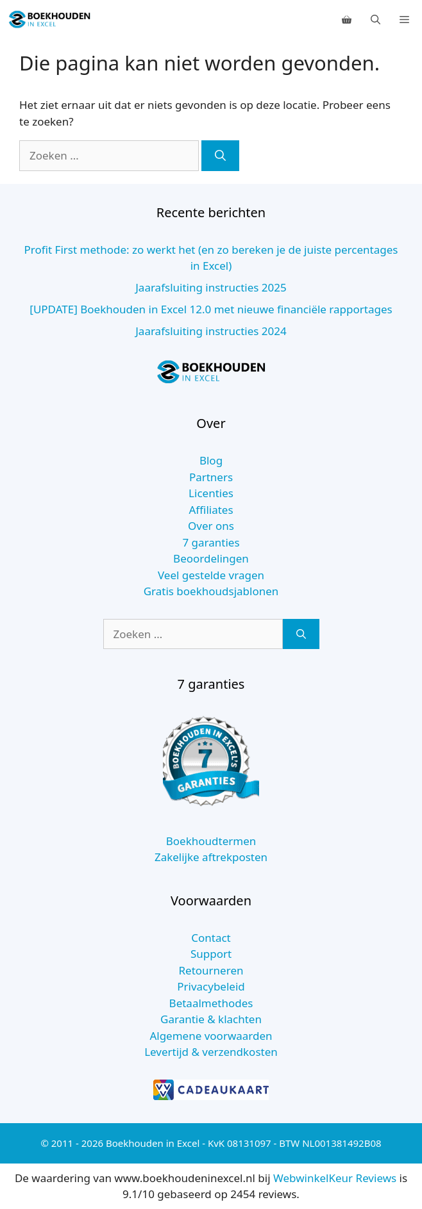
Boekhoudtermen (211, 841)
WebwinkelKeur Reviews (334, 1178)
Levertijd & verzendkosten (211, 1051)
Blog (211, 460)
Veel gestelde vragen (211, 575)
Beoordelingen (211, 558)
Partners (211, 477)
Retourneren (211, 970)
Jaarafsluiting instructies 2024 (211, 331)
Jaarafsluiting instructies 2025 (211, 287)
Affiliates (211, 509)
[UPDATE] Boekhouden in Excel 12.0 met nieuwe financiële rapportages (211, 309)
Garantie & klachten (211, 1019)
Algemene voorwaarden (210, 1035)
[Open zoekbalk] (375, 19)
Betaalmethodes (211, 1003)
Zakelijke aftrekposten (211, 857)
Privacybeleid (211, 986)
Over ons (211, 525)
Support (211, 953)
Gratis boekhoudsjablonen (211, 591)
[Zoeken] (220, 155)
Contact (211, 937)
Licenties (211, 493)
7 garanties (210, 542)
